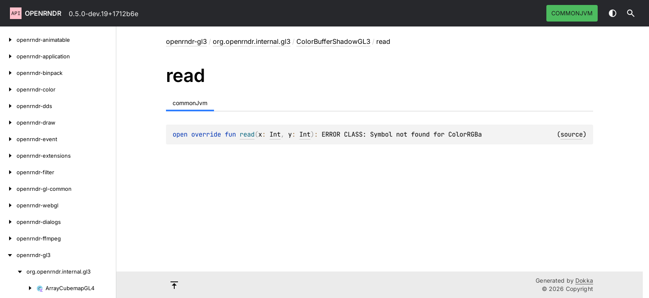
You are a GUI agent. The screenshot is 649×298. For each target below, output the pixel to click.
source (571, 134)
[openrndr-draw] (8, 122)
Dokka (584, 280)
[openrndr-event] (8, 139)
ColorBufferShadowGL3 (333, 41)
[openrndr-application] (8, 56)
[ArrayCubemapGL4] (18, 288)
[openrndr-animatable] (8, 39)
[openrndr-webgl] (8, 205)
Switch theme (612, 13)
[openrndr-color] (8, 89)
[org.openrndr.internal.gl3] (13, 271)
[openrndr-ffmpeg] (8, 238)
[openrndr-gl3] (8, 255)
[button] (631, 13)
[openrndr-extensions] (8, 155)
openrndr (43, 13)
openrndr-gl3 (186, 41)
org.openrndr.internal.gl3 (252, 41)
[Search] (631, 13)
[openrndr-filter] (8, 172)
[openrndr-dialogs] (8, 222)
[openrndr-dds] (8, 106)
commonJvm (572, 13)
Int (275, 134)
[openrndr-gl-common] (8, 188)
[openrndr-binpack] (8, 73)
